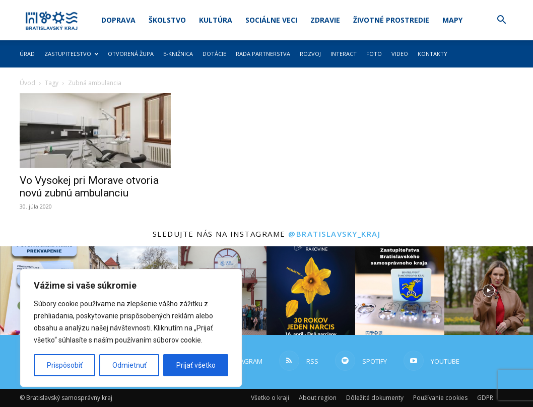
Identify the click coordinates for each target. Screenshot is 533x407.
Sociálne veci (271, 20)
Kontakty (432, 53)
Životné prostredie (391, 20)
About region (318, 397)
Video (399, 53)
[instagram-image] (310, 290)
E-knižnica (178, 53)
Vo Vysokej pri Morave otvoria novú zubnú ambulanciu (89, 186)
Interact (343, 53)
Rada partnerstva (263, 53)
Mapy (452, 20)
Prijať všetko (196, 365)
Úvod (27, 83)
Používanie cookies (440, 397)
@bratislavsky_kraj (334, 234)
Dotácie (214, 53)
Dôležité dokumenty (375, 397)
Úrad (27, 53)
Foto (374, 53)
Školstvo (167, 20)
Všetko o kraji (270, 397)
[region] (131, 328)
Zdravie (325, 20)
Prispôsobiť (65, 365)
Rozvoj (310, 53)
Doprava (118, 20)
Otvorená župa (131, 53)
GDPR (485, 397)
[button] (501, 21)
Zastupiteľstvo (71, 53)
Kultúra (215, 20)
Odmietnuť (129, 365)
